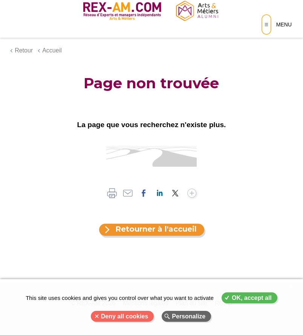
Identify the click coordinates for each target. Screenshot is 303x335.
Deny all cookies (124, 316)
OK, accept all (252, 298)
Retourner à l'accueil (156, 229)
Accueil (52, 50)
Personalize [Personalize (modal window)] (188, 316)
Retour (24, 50)
